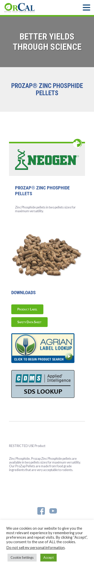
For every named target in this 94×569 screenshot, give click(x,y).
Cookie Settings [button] (22, 557)
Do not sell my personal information (35, 547)
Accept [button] (48, 557)
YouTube (53, 510)
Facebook (41, 510)
